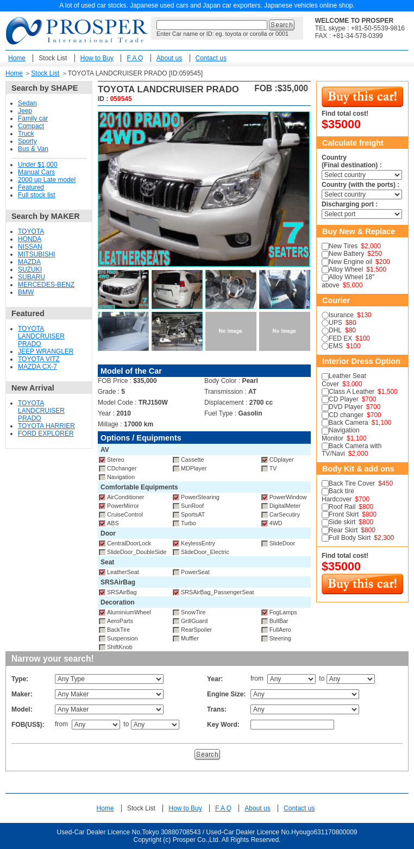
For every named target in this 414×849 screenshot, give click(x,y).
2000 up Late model (47, 180)
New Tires (343, 246)
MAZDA (29, 262)
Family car (33, 118)
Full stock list (36, 195)
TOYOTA (31, 231)
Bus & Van (33, 149)
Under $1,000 (38, 164)
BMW (26, 292)
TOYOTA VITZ (39, 359)
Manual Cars (36, 172)
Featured (31, 187)
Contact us (211, 58)
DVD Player (346, 407)
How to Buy (97, 58)
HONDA (29, 239)
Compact (31, 126)
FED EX (340, 338)
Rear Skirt (343, 530)
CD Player (344, 399)
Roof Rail (342, 507)
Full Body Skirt (350, 538)
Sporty (27, 141)
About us (169, 58)
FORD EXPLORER (46, 433)
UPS (335, 322)
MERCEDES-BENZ (46, 284)
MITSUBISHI (36, 254)
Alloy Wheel (346, 269)
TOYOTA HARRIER (46, 426)
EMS (336, 346)
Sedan (27, 103)
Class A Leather (351, 391)
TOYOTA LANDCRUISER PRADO (41, 336)
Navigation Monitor (341, 434)
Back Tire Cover (352, 483)
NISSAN (30, 246)
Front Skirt (344, 514)
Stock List (53, 58)
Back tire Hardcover (338, 494)
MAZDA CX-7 (37, 366)
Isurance (341, 315)
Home (17, 58)
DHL (335, 330)
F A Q (135, 58)
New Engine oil (350, 262)
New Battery (346, 253)
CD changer (346, 415)
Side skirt (342, 522)
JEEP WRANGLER (45, 351)
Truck (26, 133)
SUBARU (31, 277)
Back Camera (348, 422)
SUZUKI (30, 269)
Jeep (25, 111)
